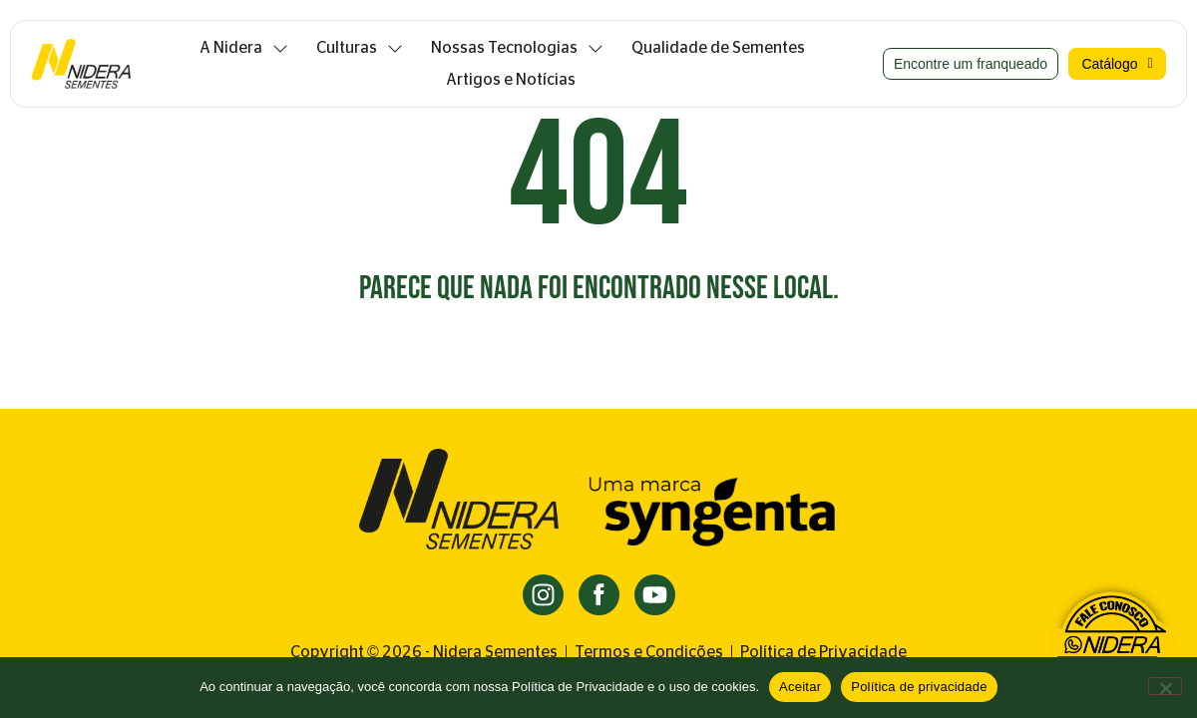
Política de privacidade (919, 686)
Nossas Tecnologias (517, 48)
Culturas (359, 48)
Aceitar (800, 686)
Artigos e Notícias (511, 80)
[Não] (1165, 686)
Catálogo (1116, 64)
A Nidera (244, 48)
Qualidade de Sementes (718, 48)
